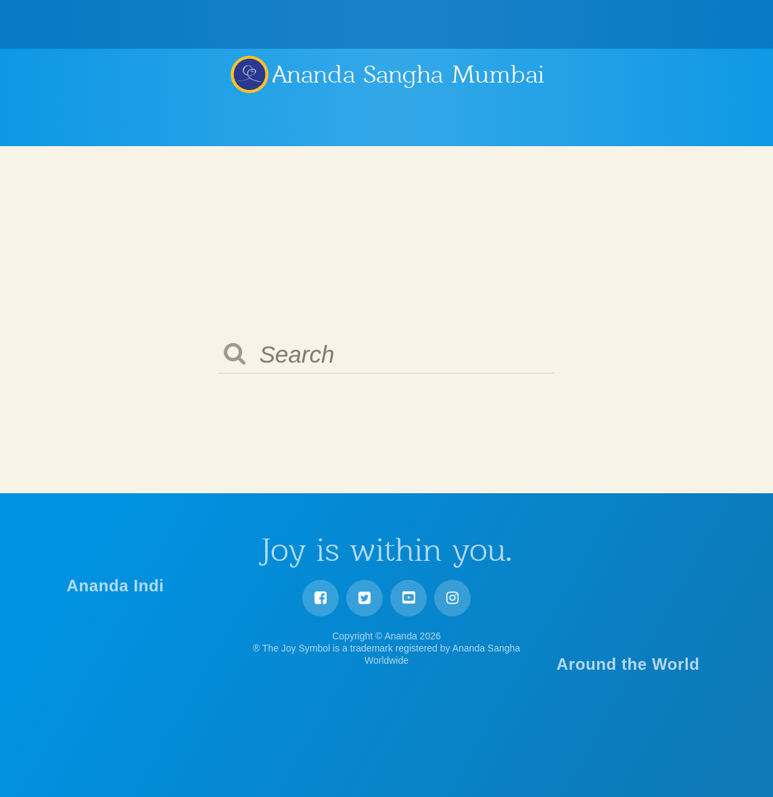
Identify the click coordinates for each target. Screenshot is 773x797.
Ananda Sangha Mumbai (408, 74)
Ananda (248, 73)
